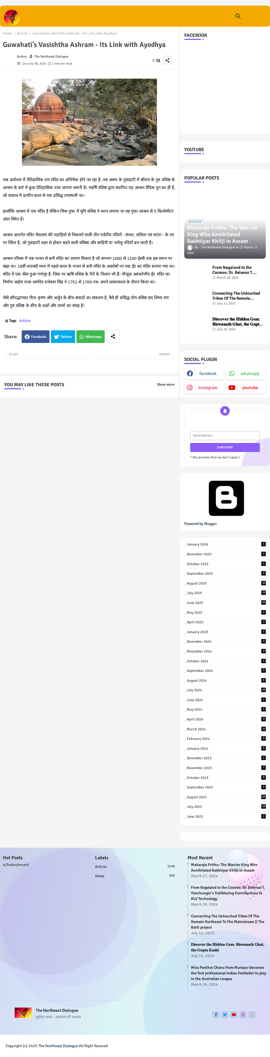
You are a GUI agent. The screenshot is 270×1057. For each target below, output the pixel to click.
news (135, 875)
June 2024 (226, 699)
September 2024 (226, 670)
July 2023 (226, 806)
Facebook (38, 337)
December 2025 (226, 554)
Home (7, 33)
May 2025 (226, 612)
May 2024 (226, 709)
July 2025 (226, 592)
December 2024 (226, 641)
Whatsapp (94, 337)
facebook (208, 373)
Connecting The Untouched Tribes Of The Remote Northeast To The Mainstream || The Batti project (236, 296)
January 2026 (226, 544)
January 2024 (226, 748)
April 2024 (226, 719)
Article (22, 33)
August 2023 (226, 797)
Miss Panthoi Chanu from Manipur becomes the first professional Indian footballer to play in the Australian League (228, 973)
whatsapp (250, 373)
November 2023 (226, 767)
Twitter (66, 337)
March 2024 (226, 729)
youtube (250, 387)
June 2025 (226, 602)
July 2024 (226, 690)
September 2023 (226, 787)
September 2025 (226, 573)
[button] (238, 16)
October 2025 (226, 564)
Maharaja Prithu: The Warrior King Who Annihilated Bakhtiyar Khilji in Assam (224, 867)
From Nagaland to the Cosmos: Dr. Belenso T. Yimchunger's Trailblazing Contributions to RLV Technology (235, 270)
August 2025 (226, 583)
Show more (165, 384)
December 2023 (226, 758)
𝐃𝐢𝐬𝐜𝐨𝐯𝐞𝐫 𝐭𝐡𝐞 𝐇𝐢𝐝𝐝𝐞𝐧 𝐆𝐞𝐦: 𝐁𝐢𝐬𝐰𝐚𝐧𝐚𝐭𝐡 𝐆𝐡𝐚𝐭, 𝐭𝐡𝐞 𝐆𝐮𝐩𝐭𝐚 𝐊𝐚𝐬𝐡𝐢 (237, 322)
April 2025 (226, 622)
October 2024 (226, 661)
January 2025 (226, 631)
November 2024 (226, 651)
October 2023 (226, 777)
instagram (208, 387)
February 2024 (226, 738)
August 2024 (226, 680)
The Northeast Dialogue (58, 1046)
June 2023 (226, 816)
